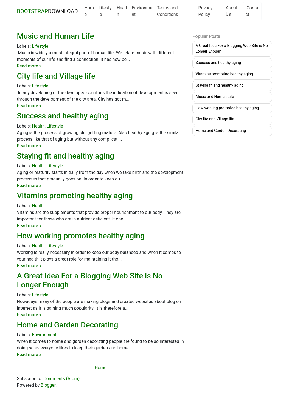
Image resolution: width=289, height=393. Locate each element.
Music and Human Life (55, 36)
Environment (142, 11)
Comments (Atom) (61, 378)
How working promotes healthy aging (81, 235)
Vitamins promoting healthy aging (75, 195)
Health (122, 11)
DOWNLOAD (47, 11)
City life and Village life (56, 76)
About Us (232, 11)
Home (89, 11)
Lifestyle (105, 11)
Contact (251, 11)
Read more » (29, 66)
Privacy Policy (205, 11)
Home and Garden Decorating (67, 324)
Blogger (48, 385)
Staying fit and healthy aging (65, 155)
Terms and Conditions (167, 11)
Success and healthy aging (63, 115)
